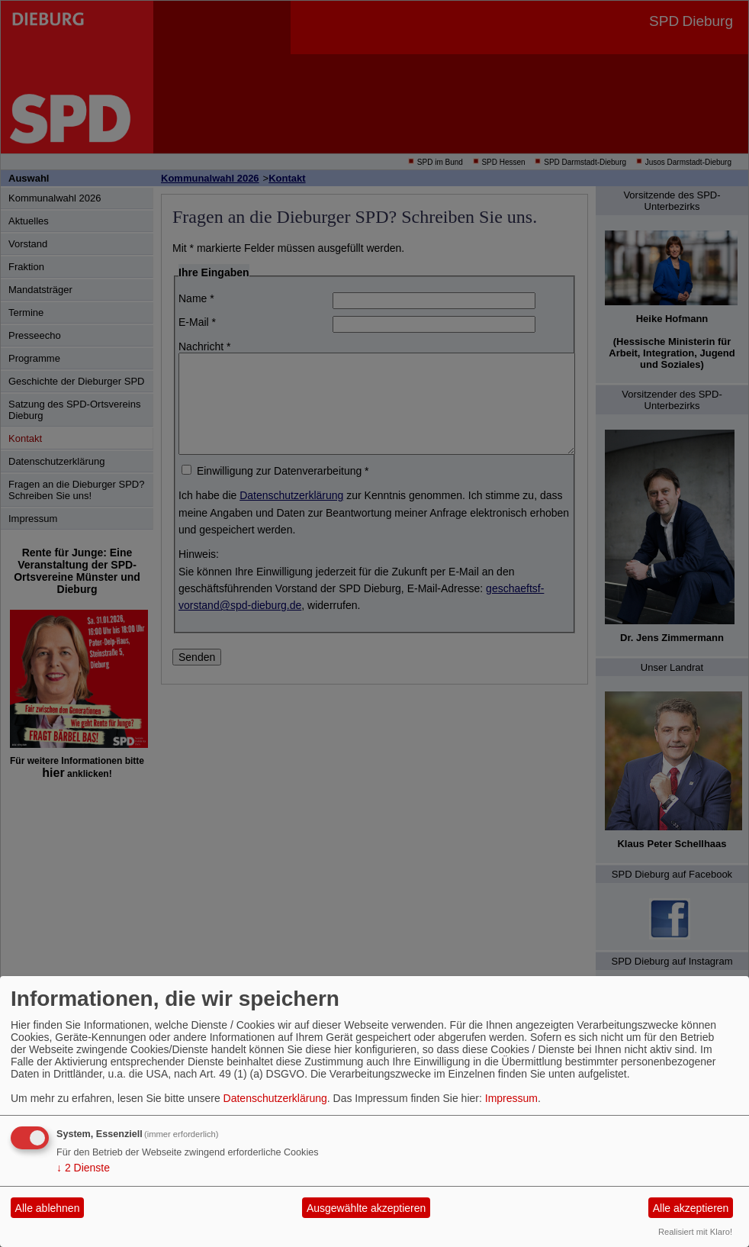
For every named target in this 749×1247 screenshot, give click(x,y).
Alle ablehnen (47, 1208)
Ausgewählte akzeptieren (366, 1208)
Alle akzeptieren (691, 1208)
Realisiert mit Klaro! (695, 1231)
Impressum (511, 1098)
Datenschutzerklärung (275, 1098)
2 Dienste (83, 1168)
